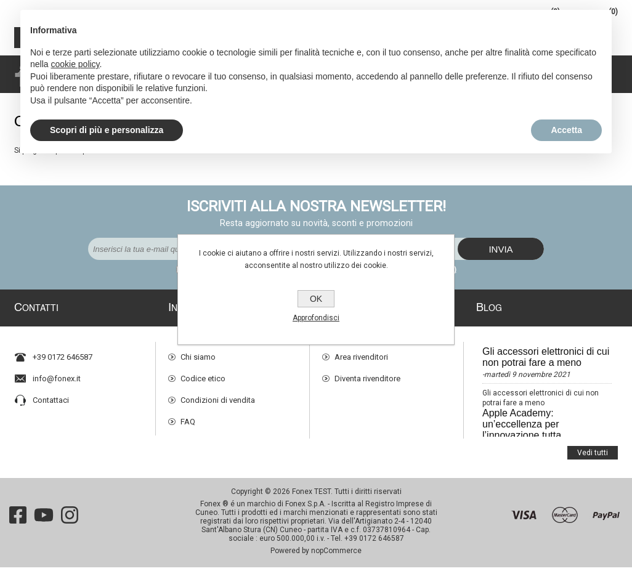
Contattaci (51, 395)
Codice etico (202, 374)
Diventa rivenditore (367, 374)
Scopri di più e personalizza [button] (106, 130)
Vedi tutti (592, 443)
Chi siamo (198, 352)
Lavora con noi (206, 438)
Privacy (192, 460)
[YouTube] (44, 526)
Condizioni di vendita (217, 395)
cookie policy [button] (75, 64)
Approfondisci (316, 318)
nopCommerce (336, 562)
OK (316, 299)
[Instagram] (69, 526)
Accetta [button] (566, 130)
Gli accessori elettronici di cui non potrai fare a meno (545, 352)
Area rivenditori (361, 352)
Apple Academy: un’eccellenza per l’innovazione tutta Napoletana (521, 425)
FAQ (187, 417)
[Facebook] (18, 526)
